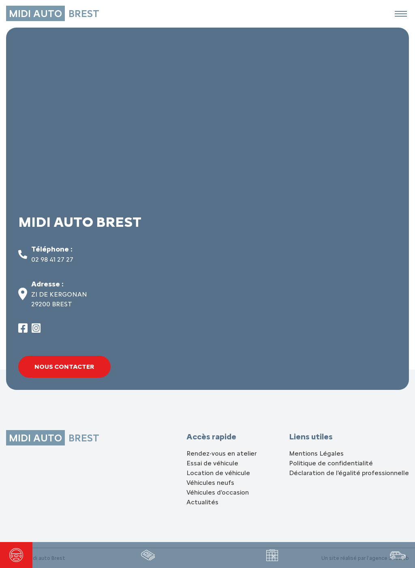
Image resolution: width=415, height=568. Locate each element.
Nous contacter (64, 366)
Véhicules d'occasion (217, 492)
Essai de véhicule (212, 463)
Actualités (202, 502)
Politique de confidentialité (331, 463)
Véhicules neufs (210, 482)
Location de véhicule (218, 473)
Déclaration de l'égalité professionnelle (349, 473)
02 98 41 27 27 (52, 259)
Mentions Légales (316, 453)
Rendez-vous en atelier (221, 453)
